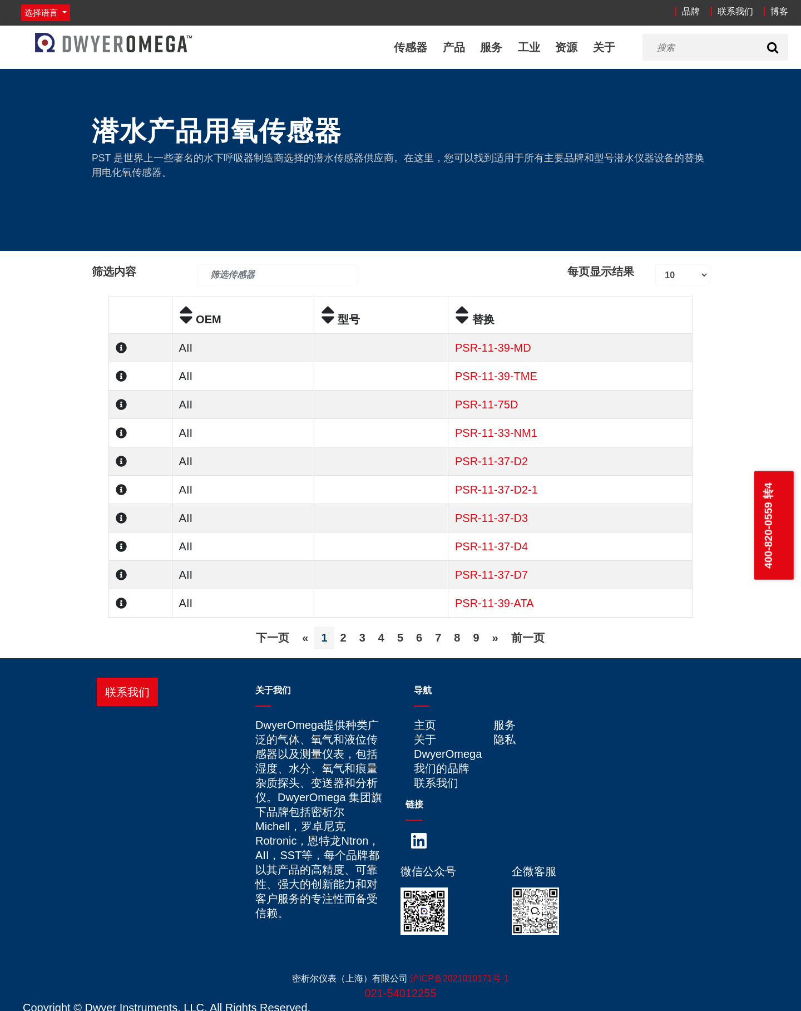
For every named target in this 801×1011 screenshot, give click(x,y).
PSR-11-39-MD (493, 348)
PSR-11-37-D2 (491, 461)
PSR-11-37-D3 (491, 518)
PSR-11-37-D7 (491, 575)
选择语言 (42, 12)
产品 (454, 47)
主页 (425, 725)
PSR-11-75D (486, 404)
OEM (200, 319)
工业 (529, 47)
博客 (779, 11)
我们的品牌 (441, 768)
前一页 (528, 638)
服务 (491, 47)
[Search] (772, 47)
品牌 (691, 11)
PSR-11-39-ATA (494, 603)
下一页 (272, 638)
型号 (340, 319)
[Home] (113, 42)
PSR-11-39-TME (496, 376)
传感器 (410, 47)
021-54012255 (400, 993)
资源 (566, 47)
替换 (475, 319)
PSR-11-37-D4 (491, 546)
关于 (604, 47)
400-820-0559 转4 (768, 525)
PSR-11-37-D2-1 (496, 490)
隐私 (504, 739)
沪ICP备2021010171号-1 (459, 978)
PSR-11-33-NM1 (496, 433)
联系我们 (735, 11)
